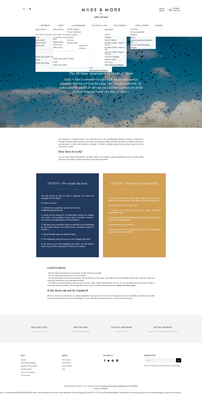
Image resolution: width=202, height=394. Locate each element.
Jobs (63, 369)
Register (162, 10)
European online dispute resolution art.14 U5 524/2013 (119, 386)
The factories (66, 363)
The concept (66, 360)
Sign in (161, 8)
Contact (23, 360)
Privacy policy (25, 375)
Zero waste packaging (28, 363)
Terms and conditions (28, 372)
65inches (105, 388)
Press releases (67, 366)
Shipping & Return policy (29, 366)
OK (178, 360)
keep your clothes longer (126, 285)
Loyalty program (26, 369)
